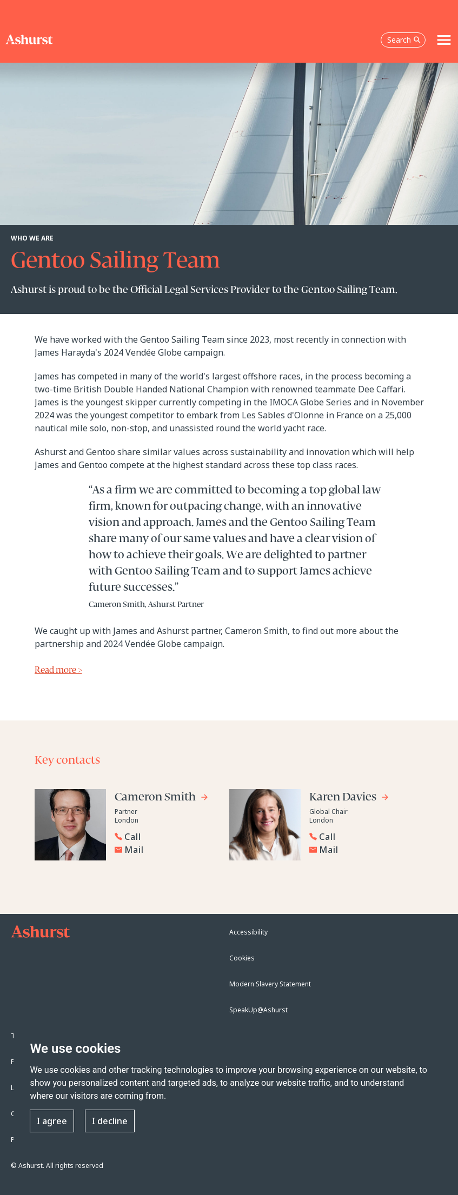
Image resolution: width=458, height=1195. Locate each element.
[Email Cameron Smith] (166, 849)
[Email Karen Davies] (360, 849)
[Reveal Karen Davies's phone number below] (358, 836)
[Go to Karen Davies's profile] (349, 798)
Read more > (58, 670)
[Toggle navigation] (444, 40)
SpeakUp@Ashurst (258, 1009)
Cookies (242, 958)
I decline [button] (110, 1121)
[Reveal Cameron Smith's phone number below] (163, 836)
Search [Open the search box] (404, 40)
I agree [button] (52, 1121)
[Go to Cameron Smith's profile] (162, 798)
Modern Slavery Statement (270, 984)
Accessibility (248, 932)
